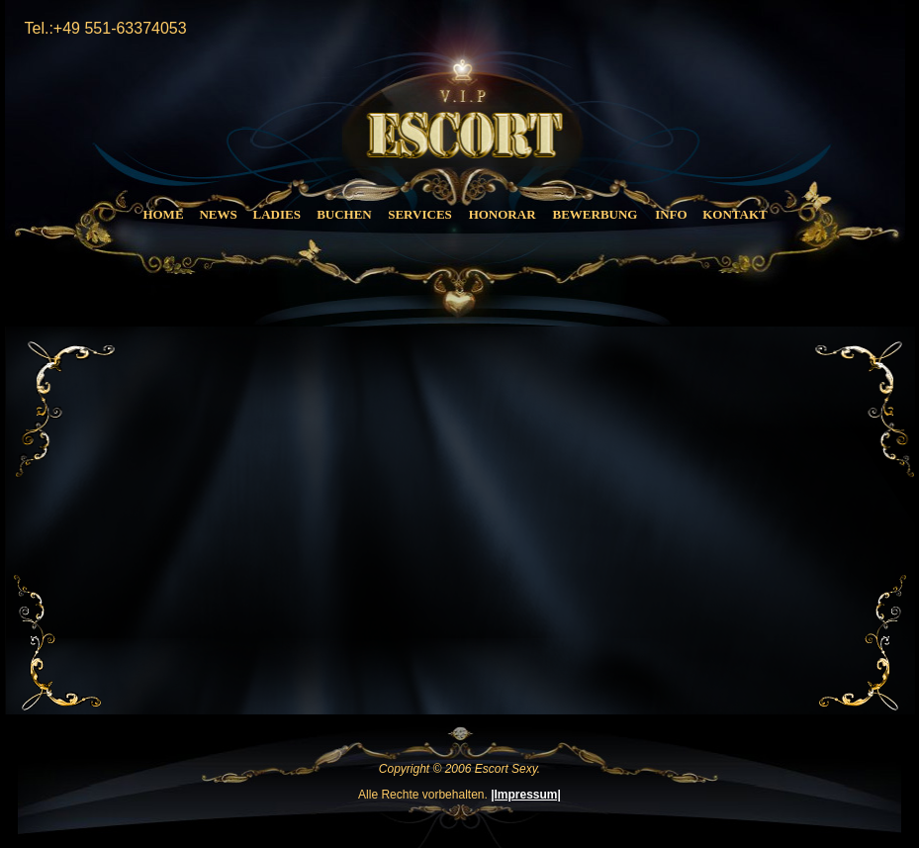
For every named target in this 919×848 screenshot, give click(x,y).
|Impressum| (526, 794)
